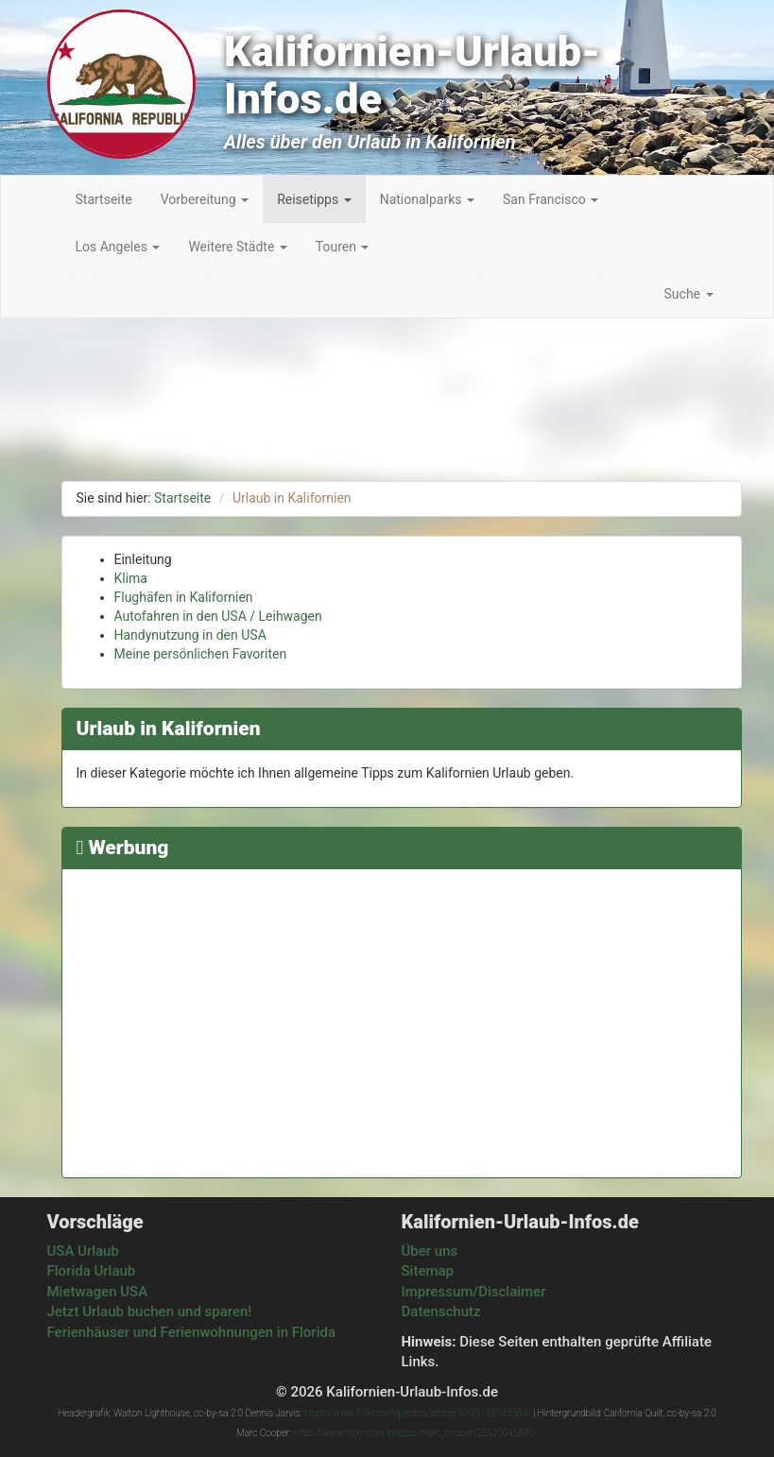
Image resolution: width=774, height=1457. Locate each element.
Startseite (104, 199)
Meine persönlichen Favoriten (200, 653)
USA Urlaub (83, 1251)
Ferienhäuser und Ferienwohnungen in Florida (191, 1332)
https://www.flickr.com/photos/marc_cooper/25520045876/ (415, 1433)
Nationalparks (427, 199)
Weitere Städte (237, 246)
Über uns (430, 1251)
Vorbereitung (205, 199)
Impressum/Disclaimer (474, 1291)
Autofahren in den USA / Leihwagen (218, 616)
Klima (131, 578)
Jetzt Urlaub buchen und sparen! (149, 1311)
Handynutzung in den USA (190, 635)
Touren (343, 246)
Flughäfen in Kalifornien (183, 597)
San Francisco (550, 199)
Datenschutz (441, 1311)
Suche (689, 293)
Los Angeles (118, 246)
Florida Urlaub (91, 1270)
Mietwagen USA (97, 1291)
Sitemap (428, 1270)
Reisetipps (314, 199)
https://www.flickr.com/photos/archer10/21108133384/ (417, 1413)
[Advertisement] (401, 1015)
